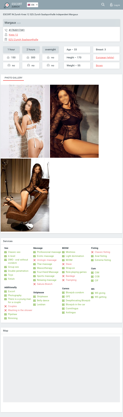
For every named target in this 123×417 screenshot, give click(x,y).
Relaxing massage (46, 280)
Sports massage (45, 276)
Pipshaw (12, 314)
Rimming (12, 318)
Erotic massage (45, 256)
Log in (115, 4)
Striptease (42, 296)
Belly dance (43, 300)
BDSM (69, 260)
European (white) (105, 57)
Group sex (13, 266)
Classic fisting (102, 252)
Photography (14, 295)
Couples (12, 306)
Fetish (11, 278)
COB (97, 276)
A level (11, 256)
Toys (10, 274)
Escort (11, 291)
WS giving (100, 293)
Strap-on (70, 268)
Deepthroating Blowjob (78, 300)
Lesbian (41, 304)
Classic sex (14, 252)
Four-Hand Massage (47, 272)
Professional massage (49, 252)
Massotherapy (44, 268)
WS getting (100, 297)
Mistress (70, 252)
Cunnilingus (72, 308)
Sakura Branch (44, 284)
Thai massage (44, 264)
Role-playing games (76, 272)
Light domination (75, 256)
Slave (69, 264)
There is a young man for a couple (19, 301)
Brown (99, 65)
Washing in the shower (20, 310)
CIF (96, 280)
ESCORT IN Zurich (12, 14)
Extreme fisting (103, 260)
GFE (68, 296)
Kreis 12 (25, 14)
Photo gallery (13, 77)
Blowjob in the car (75, 304)
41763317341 (17, 29)
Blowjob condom (75, 292)
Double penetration (18, 270)
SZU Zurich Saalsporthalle (42, 14)
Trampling (71, 280)
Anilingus (71, 312)
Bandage (70, 276)
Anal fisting (101, 256)
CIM (97, 272)
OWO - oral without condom (18, 261)
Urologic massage (47, 260)
